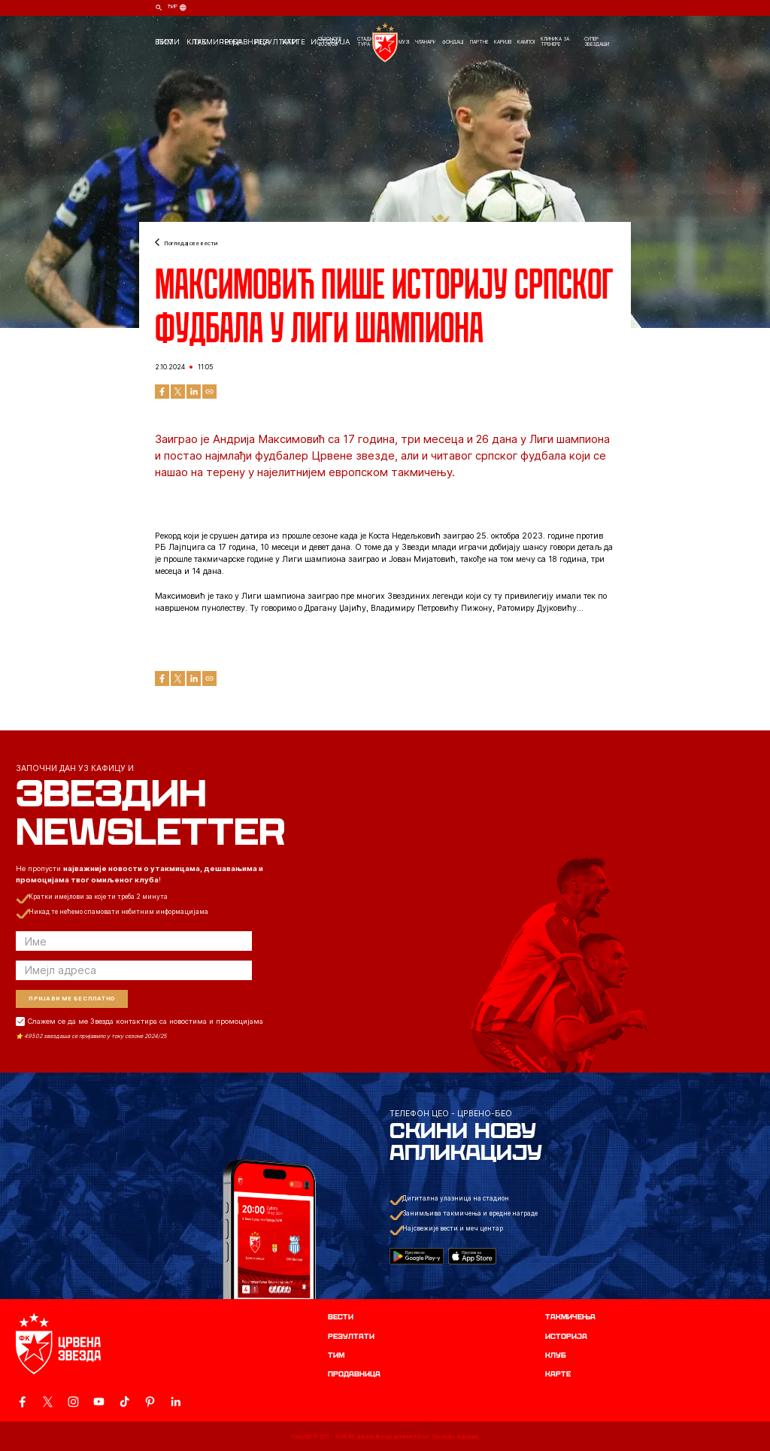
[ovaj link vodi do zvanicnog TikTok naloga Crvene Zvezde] (124, 1401)
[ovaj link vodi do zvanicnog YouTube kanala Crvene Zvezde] (98, 1401)
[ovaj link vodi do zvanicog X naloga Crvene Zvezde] (47, 1401)
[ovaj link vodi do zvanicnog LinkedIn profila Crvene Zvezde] (175, 1401)
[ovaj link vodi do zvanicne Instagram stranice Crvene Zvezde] (73, 1401)
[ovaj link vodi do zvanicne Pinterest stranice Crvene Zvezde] (150, 1401)
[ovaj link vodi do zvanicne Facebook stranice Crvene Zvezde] (22, 1401)
